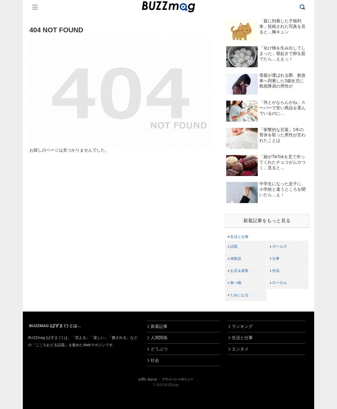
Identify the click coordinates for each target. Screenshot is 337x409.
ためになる (239, 295)
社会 (155, 360)
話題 (234, 246)
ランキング (242, 326)
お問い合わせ (147, 379)
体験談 (235, 258)
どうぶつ (159, 349)
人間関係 (159, 337)
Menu (35, 7)
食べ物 (235, 283)
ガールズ (279, 246)
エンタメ (240, 349)
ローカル (279, 283)
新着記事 (159, 326)
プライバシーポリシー (177, 379)
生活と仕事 (239, 237)
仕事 (276, 258)
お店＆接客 (239, 270)
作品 (276, 270)
